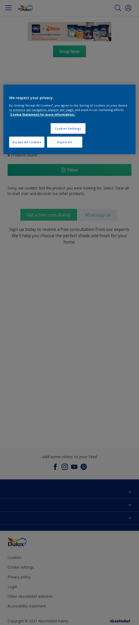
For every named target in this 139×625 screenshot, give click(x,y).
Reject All (64, 142)
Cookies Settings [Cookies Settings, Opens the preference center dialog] (68, 128)
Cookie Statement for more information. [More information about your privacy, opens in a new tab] (42, 114)
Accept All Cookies (26, 142)
